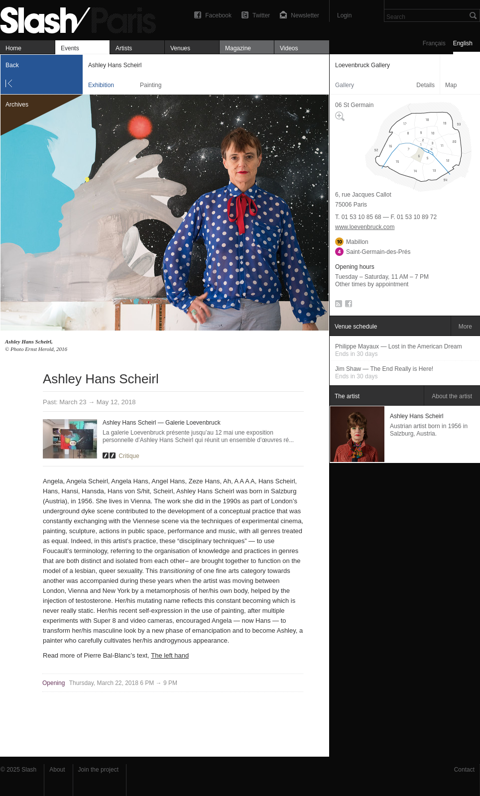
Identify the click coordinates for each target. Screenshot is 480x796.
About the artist (452, 396)
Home (13, 48)
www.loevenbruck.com (364, 227)
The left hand (170, 655)
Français (434, 43)
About (57, 769)
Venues (180, 48)
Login (344, 15)
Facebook (218, 15)
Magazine (238, 48)
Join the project (98, 769)
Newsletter (305, 15)
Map (451, 85)
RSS (337, 305)
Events (70, 48)
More (465, 326)
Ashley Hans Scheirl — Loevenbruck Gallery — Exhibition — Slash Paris (82, 18)
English (463, 43)
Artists (124, 48)
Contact (464, 769)
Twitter (261, 15)
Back (12, 65)
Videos (289, 48)
